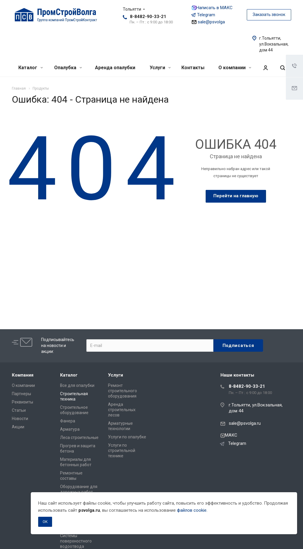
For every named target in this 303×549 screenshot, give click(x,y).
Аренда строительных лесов (122, 409)
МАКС (228, 435)
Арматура (70, 429)
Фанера (67, 421)
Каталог (30, 67)
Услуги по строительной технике (121, 450)
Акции (18, 426)
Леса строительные (79, 437)
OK (45, 521)
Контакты (192, 67)
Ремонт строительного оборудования (122, 390)
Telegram (203, 14)
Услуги (160, 67)
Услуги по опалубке (127, 437)
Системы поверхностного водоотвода (76, 541)
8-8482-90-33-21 (148, 16)
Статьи (19, 410)
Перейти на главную (235, 195)
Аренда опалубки (115, 67)
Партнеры (21, 393)
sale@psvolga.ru (245, 423)
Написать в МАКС (212, 7)
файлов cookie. (192, 510)
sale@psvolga (208, 22)
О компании (234, 67)
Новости (20, 418)
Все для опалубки (77, 385)
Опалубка (68, 67)
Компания (22, 375)
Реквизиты (22, 402)
